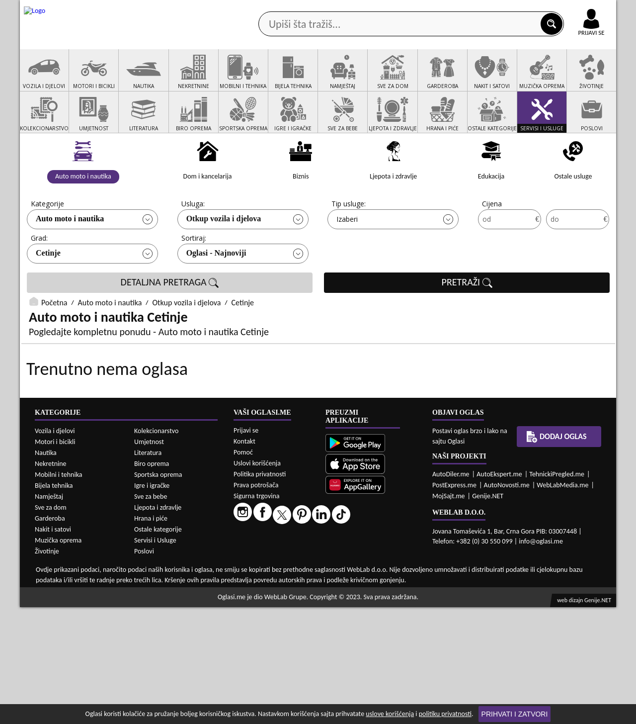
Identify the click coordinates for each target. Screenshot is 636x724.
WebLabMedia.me (562, 602)
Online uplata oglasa (571, 9)
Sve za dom (51, 624)
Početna (54, 340)
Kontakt (501, 9)
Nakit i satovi (53, 646)
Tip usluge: (348, 241)
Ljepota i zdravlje (157, 624)
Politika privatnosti (260, 591)
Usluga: (193, 241)
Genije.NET (487, 613)
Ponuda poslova (511, 79)
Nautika (46, 569)
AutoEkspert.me (499, 591)
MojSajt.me (448, 613)
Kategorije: (48, 241)
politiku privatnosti (445, 714)
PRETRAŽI (467, 320)
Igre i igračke (151, 602)
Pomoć (243, 569)
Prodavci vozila (248, 79)
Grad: (39, 275)
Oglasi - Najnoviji (216, 290)
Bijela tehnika (54, 602)
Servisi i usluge (432, 79)
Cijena (492, 241)
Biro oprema (151, 580)
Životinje (47, 668)
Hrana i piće (150, 635)
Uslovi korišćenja (257, 580)
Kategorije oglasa (84, 79)
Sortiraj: (193, 275)
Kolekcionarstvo (156, 547)
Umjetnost (149, 558)
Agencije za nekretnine (341, 79)
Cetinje (48, 290)
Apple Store (326, 9)
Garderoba (50, 635)
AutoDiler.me (451, 591)
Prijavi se (246, 547)
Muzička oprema (58, 657)
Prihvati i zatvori (514, 714)
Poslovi (144, 668)
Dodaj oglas (585, 79)
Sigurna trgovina (257, 613)
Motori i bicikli (55, 558)
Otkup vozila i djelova (223, 256)
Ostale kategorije (158, 646)
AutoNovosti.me (507, 602)
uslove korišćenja (390, 714)
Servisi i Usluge (155, 657)
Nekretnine (51, 580)
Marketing (447, 9)
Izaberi (347, 257)
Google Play (263, 9)
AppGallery (388, 9)
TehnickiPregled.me (556, 591)
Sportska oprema (158, 591)
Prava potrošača (256, 602)
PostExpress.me (454, 602)
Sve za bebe (150, 613)
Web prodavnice (168, 79)
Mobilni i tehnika (58, 591)
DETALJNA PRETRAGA (170, 320)
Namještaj (49, 613)
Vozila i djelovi (55, 547)
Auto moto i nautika (70, 256)
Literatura (147, 569)
